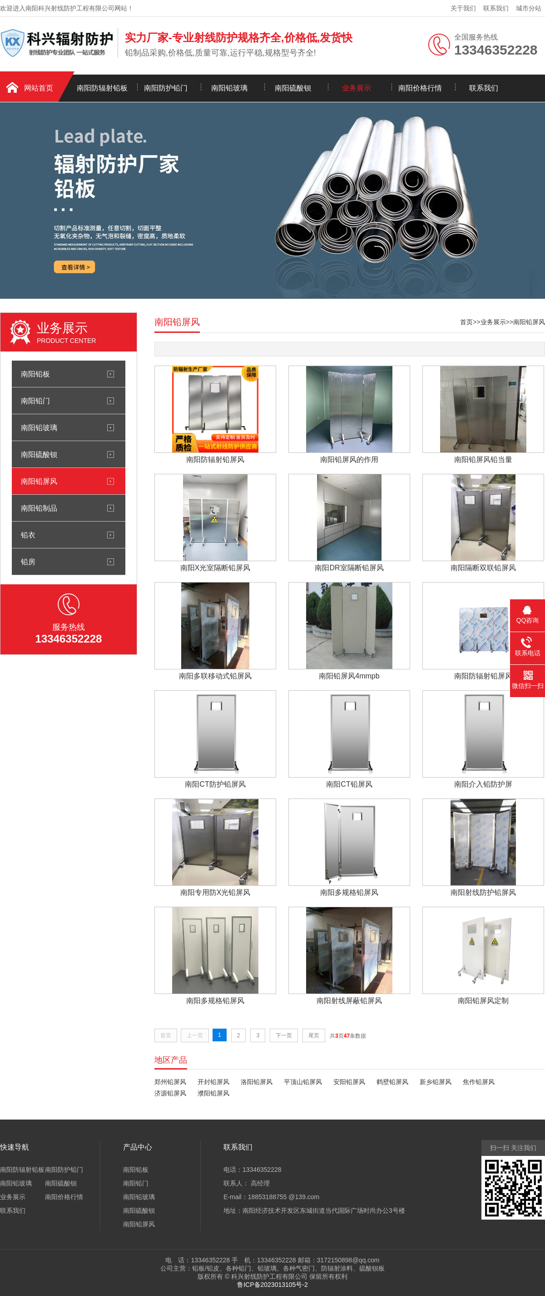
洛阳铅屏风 (256, 1081)
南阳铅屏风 (39, 481)
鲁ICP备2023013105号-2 (272, 1284)
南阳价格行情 (420, 88)
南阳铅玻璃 (229, 88)
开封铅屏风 (213, 1081)
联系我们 (496, 8)
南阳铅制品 (39, 508)
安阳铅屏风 (349, 1081)
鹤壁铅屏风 (392, 1081)
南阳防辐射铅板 (102, 88)
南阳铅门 (35, 401)
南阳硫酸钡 (293, 88)
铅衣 (28, 535)
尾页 (313, 1035)
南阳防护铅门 (166, 88)
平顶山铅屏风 (303, 1081)
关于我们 (463, 8)
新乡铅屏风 (435, 1081)
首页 (466, 322)
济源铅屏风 (170, 1093)
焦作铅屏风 (479, 1081)
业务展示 (356, 88)
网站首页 (38, 88)
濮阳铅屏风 (213, 1093)
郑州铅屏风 (170, 1081)
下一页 (284, 1035)
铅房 (28, 562)
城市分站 (528, 8)
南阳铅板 (35, 374)
